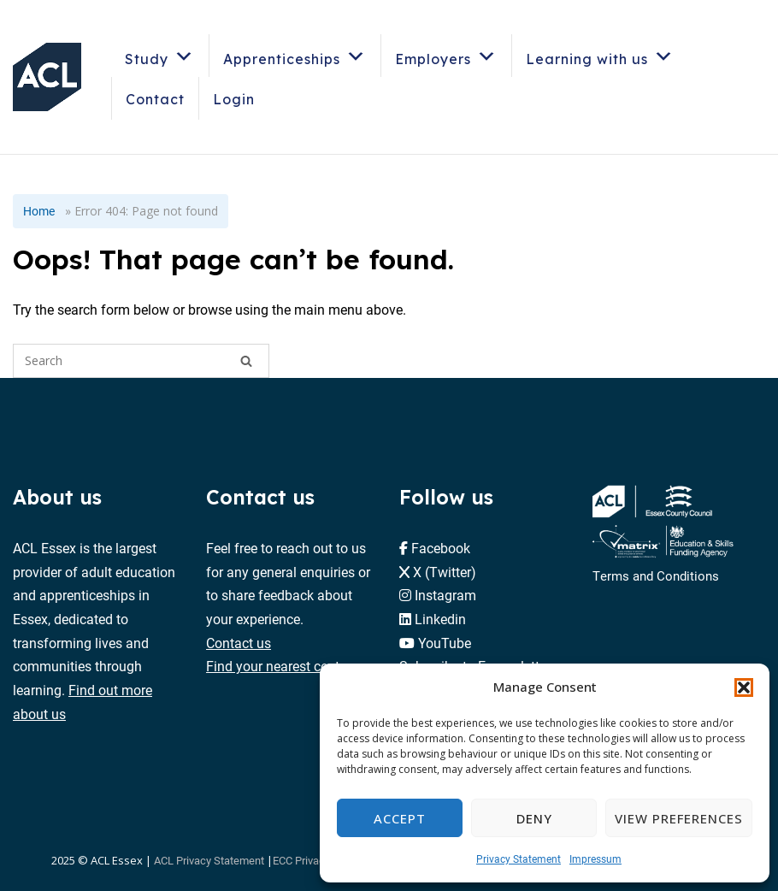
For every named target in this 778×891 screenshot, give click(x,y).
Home (39, 211)
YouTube (444, 643)
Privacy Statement (518, 858)
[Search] (246, 361)
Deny (534, 818)
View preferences (679, 818)
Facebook (440, 548)
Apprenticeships (295, 56)
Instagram (445, 595)
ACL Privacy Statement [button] (209, 860)
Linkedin (440, 619)
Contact (155, 99)
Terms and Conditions (655, 575)
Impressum (595, 858)
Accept (400, 818)
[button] (743, 687)
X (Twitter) (444, 572)
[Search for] (141, 361)
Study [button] (160, 56)
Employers (446, 56)
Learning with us (600, 56)
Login (234, 99)
